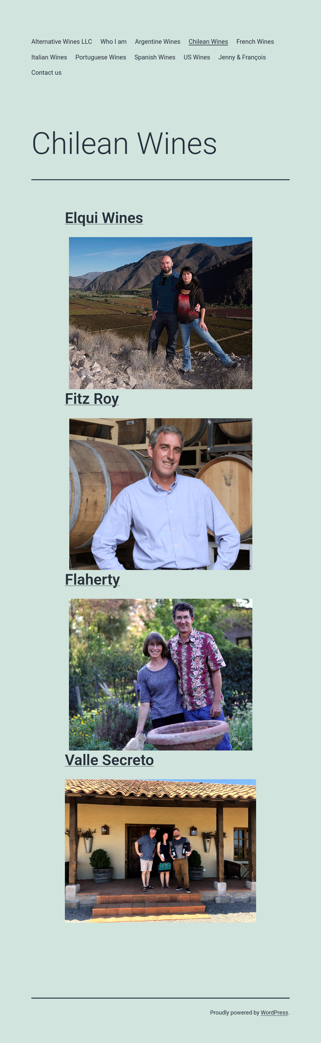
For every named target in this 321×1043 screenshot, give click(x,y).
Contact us (46, 72)
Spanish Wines (155, 57)
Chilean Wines (208, 41)
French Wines (255, 41)
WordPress (274, 1012)
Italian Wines (49, 57)
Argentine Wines (157, 41)
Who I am (113, 41)
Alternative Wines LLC (61, 41)
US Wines (197, 57)
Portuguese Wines (100, 57)
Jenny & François (242, 57)
